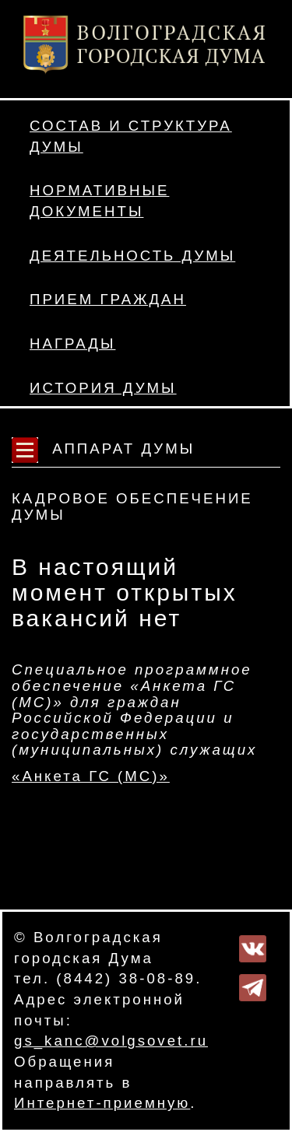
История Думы (103, 388)
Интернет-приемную (102, 1103)
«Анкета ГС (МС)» (91, 776)
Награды (72, 343)
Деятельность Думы (132, 255)
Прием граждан (108, 299)
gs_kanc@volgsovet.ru (111, 1040)
